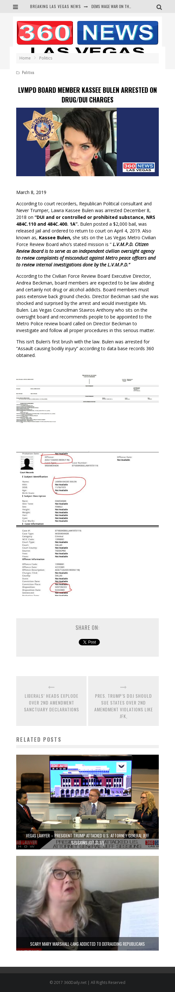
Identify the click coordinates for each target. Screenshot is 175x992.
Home (25, 58)
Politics (28, 72)
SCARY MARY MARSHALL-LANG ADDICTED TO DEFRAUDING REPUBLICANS (87, 944)
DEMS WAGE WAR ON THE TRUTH (117, 6)
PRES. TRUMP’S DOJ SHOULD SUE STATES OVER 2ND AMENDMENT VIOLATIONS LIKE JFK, (123, 705)
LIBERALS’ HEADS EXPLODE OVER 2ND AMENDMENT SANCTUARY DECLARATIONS (51, 702)
